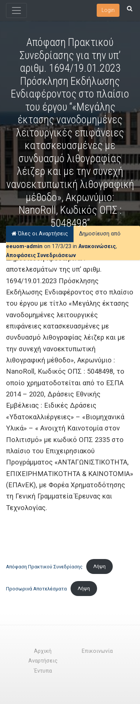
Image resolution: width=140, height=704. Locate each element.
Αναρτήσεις (42, 661)
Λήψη (99, 566)
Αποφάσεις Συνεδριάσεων (41, 255)
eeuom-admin (24, 246)
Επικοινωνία (97, 651)
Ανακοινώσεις (97, 246)
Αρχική (43, 651)
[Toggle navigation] (16, 10)
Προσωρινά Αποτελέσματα (36, 588)
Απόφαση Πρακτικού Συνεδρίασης (44, 566)
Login (108, 10)
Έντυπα (43, 671)
